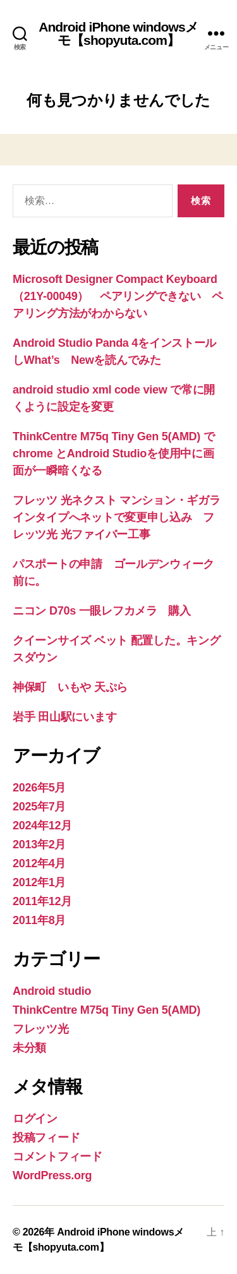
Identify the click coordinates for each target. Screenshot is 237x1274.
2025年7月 (39, 806)
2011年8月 (39, 920)
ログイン (35, 1118)
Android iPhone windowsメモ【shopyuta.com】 (118, 33)
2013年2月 (39, 844)
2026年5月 (39, 787)
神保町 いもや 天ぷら (70, 687)
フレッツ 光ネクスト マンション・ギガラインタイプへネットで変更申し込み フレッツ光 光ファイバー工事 (117, 517)
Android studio (52, 991)
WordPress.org (52, 1175)
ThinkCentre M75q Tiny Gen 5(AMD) (106, 1010)
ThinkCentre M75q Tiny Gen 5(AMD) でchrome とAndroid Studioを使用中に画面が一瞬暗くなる (114, 453)
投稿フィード (46, 1137)
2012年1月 (39, 882)
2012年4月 (39, 863)
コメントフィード (57, 1156)
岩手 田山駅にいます (64, 717)
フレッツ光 (41, 1029)
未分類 (29, 1048)
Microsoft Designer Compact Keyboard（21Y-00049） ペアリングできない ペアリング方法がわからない (118, 296)
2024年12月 (42, 825)
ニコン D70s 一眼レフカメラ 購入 (102, 610)
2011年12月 (42, 901)
